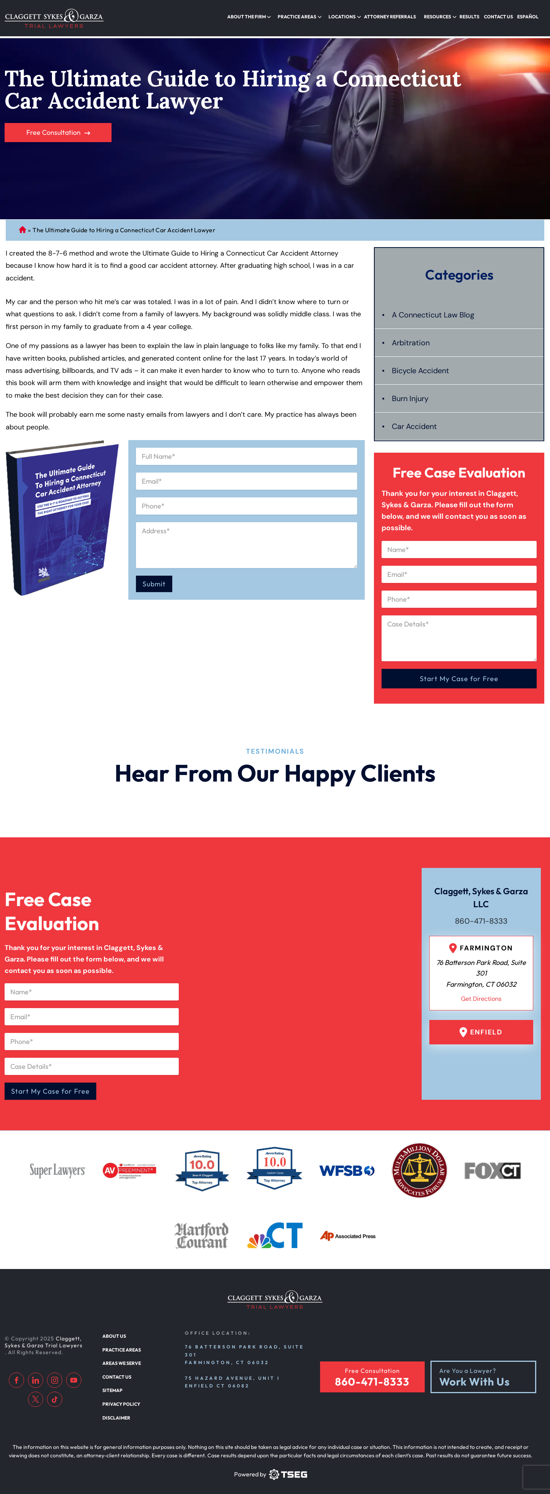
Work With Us (474, 1377)
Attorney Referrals (394, 17)
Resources (441, 17)
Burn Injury (410, 395)
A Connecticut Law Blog (433, 311)
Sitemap (112, 1386)
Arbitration (411, 339)
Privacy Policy (120, 1399)
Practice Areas (304, 17)
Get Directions (481, 995)
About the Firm (254, 17)
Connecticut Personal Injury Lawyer (22, 226)
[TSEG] (270, 1469)
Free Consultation (53, 129)
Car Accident (414, 422)
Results (472, 17)
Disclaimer (115, 1413)
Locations (347, 17)
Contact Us (499, 17)
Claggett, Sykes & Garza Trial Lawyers (43, 1338)
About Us (113, 1332)
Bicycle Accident (421, 367)
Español (528, 17)
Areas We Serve (121, 1359)
